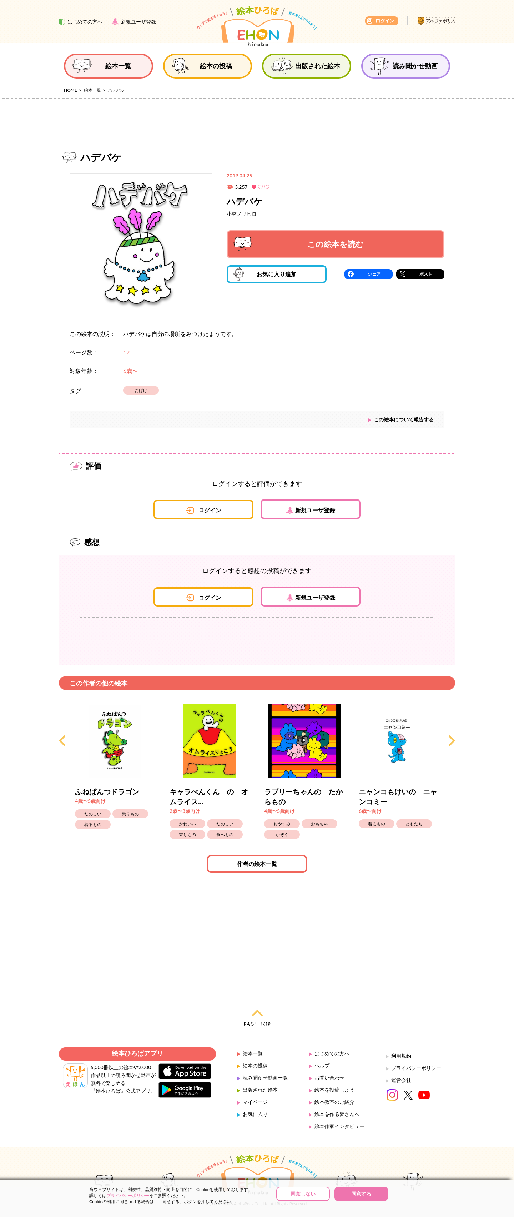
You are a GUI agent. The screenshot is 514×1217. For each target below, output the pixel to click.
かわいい (187, 823)
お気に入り (255, 1114)
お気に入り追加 (265, 274)
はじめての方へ (331, 1053)
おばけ (141, 390)
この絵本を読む (298, 244)
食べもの (224, 834)
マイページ (255, 1102)
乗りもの (130, 813)
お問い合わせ (329, 1078)
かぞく (282, 834)
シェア (374, 274)
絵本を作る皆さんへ (336, 1114)
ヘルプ (321, 1065)
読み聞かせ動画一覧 (265, 1078)
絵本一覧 (92, 90)
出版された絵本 (260, 1090)
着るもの (92, 824)
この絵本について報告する (404, 419)
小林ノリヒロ (242, 214)
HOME (70, 90)
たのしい (92, 813)
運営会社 (401, 1080)
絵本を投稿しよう (334, 1090)
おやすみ (282, 823)
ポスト (425, 274)
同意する (361, 1194)
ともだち (414, 823)
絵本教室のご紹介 (334, 1102)
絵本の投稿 (255, 1065)
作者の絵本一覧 (257, 863)
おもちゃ (319, 823)
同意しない (303, 1194)
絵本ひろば (257, 26)
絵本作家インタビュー (339, 1126)
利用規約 (401, 1056)
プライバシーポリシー (416, 1068)
